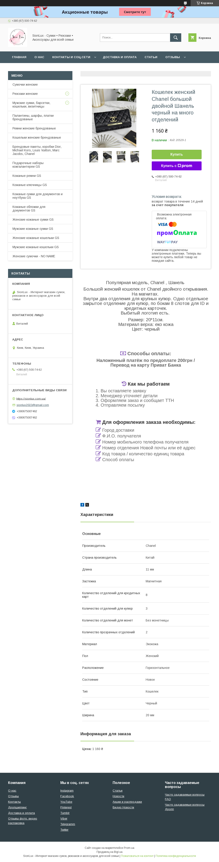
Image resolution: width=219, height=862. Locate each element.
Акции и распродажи (127, 801)
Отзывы (172, 57)
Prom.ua (129, 847)
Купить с (176, 166)
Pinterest (66, 807)
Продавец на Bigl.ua (109, 852)
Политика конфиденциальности (176, 856)
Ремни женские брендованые (34, 128)
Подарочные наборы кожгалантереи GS (28, 164)
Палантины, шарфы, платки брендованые (33, 117)
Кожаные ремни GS (27, 175)
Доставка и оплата (120, 57)
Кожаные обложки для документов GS (29, 208)
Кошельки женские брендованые (37, 137)
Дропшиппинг (17, 807)
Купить (177, 154)
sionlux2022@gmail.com (33, 405)
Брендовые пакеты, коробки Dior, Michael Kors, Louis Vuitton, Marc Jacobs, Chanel (37, 150)
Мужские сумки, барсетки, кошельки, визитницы (31, 104)
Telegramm (67, 824)
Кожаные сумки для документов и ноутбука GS (38, 195)
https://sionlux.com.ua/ (31, 398)
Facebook (67, 796)
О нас (39, 57)
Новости (118, 796)
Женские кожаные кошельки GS (36, 238)
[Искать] (175, 37)
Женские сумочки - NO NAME (34, 256)
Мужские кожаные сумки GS (33, 228)
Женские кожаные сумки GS (33, 219)
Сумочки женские (25, 84)
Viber (63, 818)
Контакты (14, 801)
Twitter (64, 829)
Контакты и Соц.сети (71, 57)
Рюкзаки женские (25, 93)
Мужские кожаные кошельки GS (36, 247)
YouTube (66, 801)
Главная (19, 57)
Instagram (67, 790)
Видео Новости (123, 807)
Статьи (151, 57)
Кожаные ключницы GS (30, 185)
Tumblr (64, 813)
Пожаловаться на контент (137, 856)
